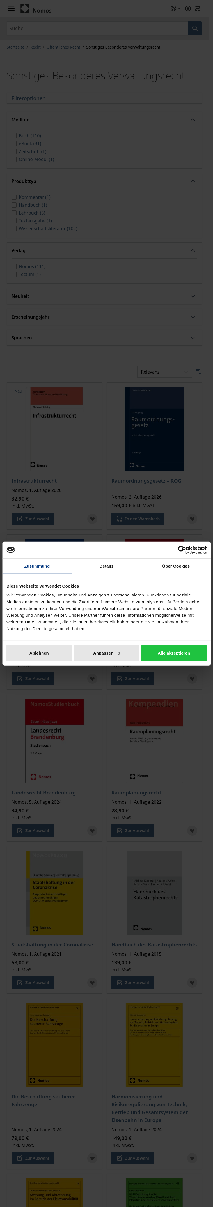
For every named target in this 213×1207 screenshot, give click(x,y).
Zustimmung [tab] (37, 566)
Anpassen (106, 652)
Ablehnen (39, 652)
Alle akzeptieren (174, 652)
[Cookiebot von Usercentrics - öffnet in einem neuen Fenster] (182, 550)
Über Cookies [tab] (176, 566)
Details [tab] (107, 566)
